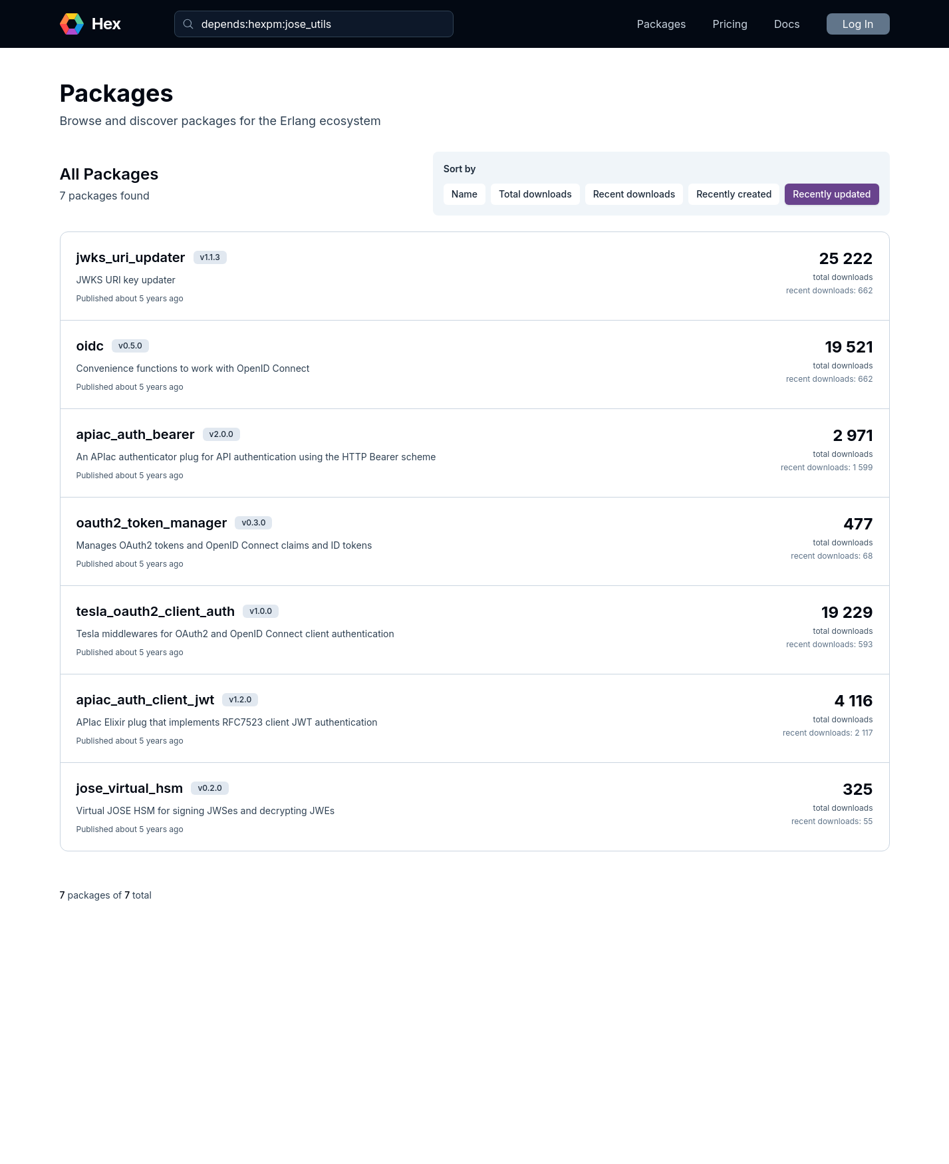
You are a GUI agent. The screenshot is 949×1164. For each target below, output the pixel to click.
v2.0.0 (221, 434)
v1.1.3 (210, 257)
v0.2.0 (209, 788)
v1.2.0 (240, 699)
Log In (858, 24)
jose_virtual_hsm (130, 788)
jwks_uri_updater (131, 257)
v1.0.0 (260, 611)
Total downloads (535, 194)
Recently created (733, 194)
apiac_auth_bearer (135, 434)
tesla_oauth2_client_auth (155, 611)
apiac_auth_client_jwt (145, 700)
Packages (661, 24)
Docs (787, 24)
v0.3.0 (253, 522)
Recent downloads (634, 194)
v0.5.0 (130, 346)
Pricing (730, 24)
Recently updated (832, 194)
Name (464, 194)
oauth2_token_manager (151, 523)
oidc (90, 346)
